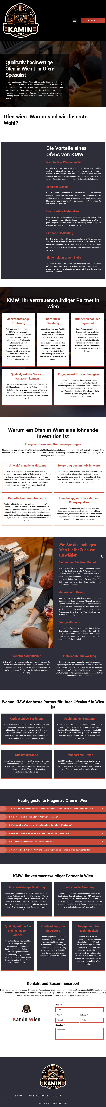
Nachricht (59, 1025)
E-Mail (58, 1015)
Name (58, 1005)
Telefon (83, 1015)
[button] (74, 20)
